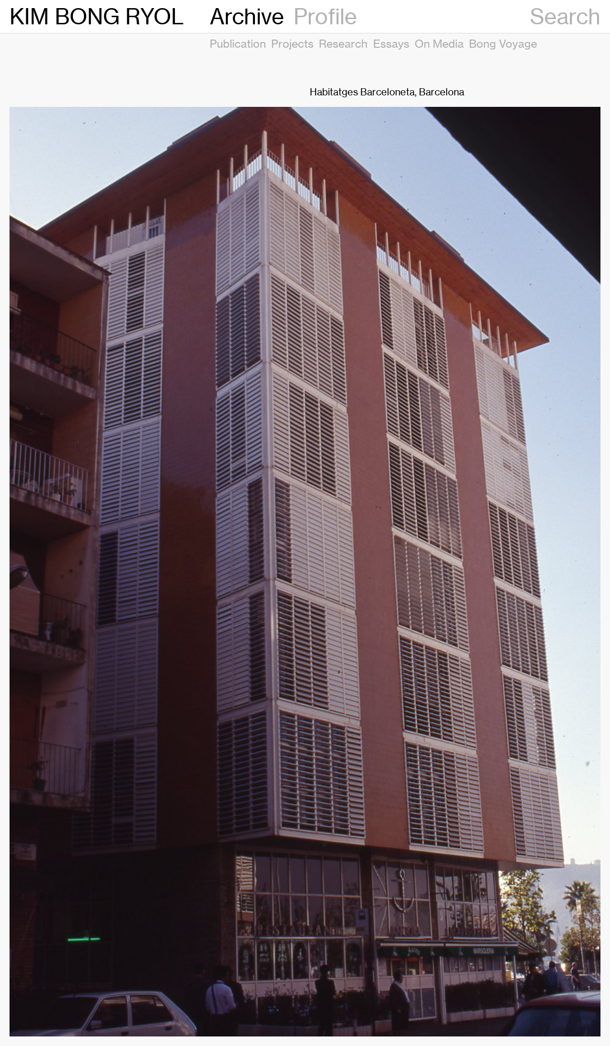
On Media (439, 43)
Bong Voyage (503, 43)
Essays (391, 43)
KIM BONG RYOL (97, 16)
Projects (292, 43)
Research (343, 43)
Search (565, 16)
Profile (325, 16)
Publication (238, 43)
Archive (247, 16)
